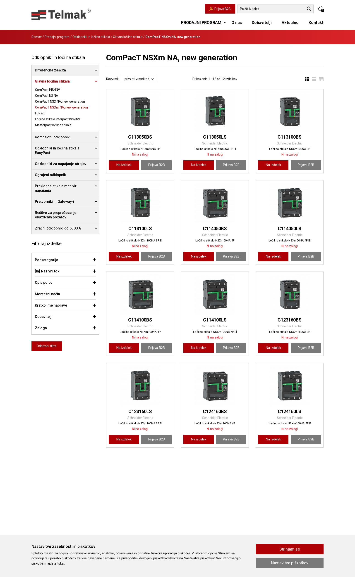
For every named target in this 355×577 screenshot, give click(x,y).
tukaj (60, 563)
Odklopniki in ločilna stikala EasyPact (57, 150)
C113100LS (140, 228)
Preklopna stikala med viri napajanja (56, 188)
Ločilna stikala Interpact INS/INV (57, 119)
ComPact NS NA (46, 95)
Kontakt (316, 22)
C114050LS (289, 228)
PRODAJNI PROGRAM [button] (201, 22)
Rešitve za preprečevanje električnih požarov (55, 214)
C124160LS (289, 411)
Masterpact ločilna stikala (53, 125)
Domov (36, 37)
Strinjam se (289, 549)
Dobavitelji (262, 22)
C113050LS (215, 137)
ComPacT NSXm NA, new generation (61, 107)
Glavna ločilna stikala (127, 37)
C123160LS (140, 411)
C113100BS (290, 137)
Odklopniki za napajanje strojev (60, 164)
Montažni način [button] (47, 294)
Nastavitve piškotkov (289, 562)
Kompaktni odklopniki (52, 137)
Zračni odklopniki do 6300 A (58, 228)
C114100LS (215, 320)
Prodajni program (57, 37)
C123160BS (290, 320)
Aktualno (290, 22)
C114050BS (215, 228)
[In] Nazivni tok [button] (47, 271)
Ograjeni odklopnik (50, 175)
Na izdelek (124, 165)
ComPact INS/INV (47, 90)
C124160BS (215, 411)
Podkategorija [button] (46, 260)
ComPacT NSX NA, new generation (60, 101)
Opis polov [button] (44, 282)
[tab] (65, 259)
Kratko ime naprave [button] (51, 305)
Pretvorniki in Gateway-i (54, 201)
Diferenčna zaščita (50, 70)
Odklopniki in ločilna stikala (91, 37)
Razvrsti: (112, 79)
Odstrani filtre (47, 346)
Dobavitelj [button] (43, 317)
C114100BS (140, 320)
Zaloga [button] (41, 328)
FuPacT (40, 113)
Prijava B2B (156, 165)
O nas (236, 22)
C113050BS (140, 137)
